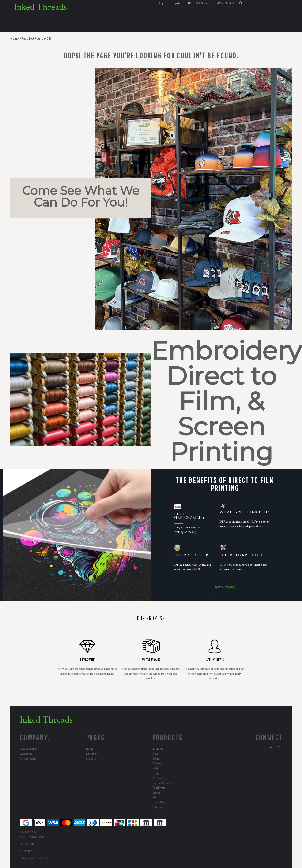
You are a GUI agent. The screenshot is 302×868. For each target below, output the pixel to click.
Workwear (158, 788)
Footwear (157, 807)
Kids (155, 768)
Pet (154, 798)
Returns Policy (28, 749)
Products (91, 759)
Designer (91, 754)
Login (162, 3)
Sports (156, 793)
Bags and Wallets (162, 783)
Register (176, 3)
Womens (157, 764)
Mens (155, 759)
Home (14, 38)
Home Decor (159, 803)
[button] (202, 3)
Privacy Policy (28, 759)
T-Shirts (157, 749)
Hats (155, 754)
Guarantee (26, 754)
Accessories (159, 778)
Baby (155, 773)
